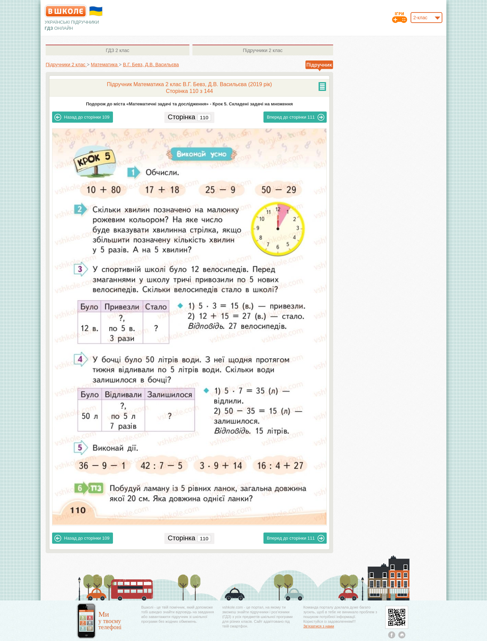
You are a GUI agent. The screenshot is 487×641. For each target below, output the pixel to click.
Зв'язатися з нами (318, 626)
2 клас (117, 50)
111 (295, 117)
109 (81, 117)
